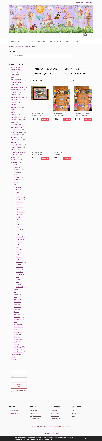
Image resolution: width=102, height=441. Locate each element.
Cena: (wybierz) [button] (72, 68)
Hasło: (13, 376)
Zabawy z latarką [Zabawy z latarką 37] (16, 139)
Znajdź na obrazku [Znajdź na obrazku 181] (16, 117)
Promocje (13, 359)
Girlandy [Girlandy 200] (13, 94)
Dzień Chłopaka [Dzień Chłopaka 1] (18, 327)
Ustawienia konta (55, 418)
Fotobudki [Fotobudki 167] (14, 92)
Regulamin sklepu (34, 418)
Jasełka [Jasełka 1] (16, 182)
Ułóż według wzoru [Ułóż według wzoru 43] (16, 144)
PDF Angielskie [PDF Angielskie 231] (15, 159)
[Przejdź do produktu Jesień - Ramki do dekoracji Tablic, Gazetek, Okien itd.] (40, 98)
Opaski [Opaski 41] (13, 157)
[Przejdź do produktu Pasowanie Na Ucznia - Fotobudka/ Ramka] (83, 98)
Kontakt (74, 413)
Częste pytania (34, 413)
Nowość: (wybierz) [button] (44, 73)
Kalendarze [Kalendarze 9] (19, 272)
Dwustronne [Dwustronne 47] (17, 319)
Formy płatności (13, 410)
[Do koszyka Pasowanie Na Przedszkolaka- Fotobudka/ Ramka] (67, 119)
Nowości (13, 357)
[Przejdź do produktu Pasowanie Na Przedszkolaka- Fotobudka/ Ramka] (62, 98)
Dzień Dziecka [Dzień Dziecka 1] (18, 352)
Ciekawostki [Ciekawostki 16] (19, 287)
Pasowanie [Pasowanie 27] (17, 317)
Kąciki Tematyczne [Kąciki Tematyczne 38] (16, 132)
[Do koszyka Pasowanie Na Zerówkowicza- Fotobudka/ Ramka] (45, 158)
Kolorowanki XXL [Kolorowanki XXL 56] (16, 107)
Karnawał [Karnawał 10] (16, 177)
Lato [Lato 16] (17, 282)
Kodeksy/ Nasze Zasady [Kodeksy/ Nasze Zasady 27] (19, 227)
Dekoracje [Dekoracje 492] (14, 162)
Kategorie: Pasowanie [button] (46, 68)
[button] (48, 87)
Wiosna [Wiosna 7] (18, 284)
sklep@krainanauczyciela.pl (46, 426)
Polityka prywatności (35, 416)
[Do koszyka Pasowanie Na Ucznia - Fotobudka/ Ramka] (88, 119)
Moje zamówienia (55, 413)
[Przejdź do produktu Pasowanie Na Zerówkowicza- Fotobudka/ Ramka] (40, 137)
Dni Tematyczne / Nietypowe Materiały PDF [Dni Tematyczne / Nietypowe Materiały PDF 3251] (17, 69)
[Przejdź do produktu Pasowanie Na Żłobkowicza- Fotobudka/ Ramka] (62, 137)
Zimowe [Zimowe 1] (18, 252)
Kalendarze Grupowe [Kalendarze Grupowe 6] (17, 87)
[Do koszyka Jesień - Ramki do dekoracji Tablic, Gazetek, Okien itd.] (45, 119)
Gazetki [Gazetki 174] (16, 189)
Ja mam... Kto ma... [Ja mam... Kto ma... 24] (16, 149)
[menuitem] (17, 41)
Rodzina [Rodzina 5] (18, 279)
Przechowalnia (55, 416)
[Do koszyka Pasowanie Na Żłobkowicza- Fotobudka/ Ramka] (67, 158)
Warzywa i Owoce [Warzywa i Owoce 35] (16, 147)
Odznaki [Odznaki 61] (13, 109)
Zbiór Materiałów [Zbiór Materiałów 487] (16, 354)
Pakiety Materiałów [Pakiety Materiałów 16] (16, 90)
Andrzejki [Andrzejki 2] (19, 249)
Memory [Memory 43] (13, 142)
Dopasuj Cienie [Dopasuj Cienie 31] (15, 134)
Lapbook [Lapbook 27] (13, 102)
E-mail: (13, 369)
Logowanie (54, 410)
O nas (73, 410)
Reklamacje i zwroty (14, 413)
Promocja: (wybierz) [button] (74, 73)
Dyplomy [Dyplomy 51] (13, 112)
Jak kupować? (33, 410)
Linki (73, 416)
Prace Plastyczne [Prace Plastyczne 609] (16, 80)
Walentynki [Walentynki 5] (19, 202)
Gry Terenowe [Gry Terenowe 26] (15, 137)
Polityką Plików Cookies (55, 437)
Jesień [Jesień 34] (18, 269)
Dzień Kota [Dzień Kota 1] (17, 169)
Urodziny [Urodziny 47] (13, 114)
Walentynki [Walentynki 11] (17, 179)
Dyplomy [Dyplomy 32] (13, 104)
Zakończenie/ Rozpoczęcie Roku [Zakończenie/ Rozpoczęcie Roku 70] (18, 302)
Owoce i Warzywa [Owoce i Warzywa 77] (16, 124)
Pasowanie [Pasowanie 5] (19, 232)
